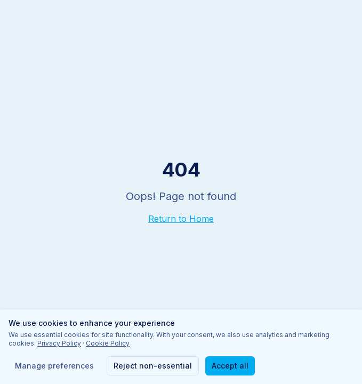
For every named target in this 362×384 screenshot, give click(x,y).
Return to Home (181, 218)
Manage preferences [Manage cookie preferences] (54, 365)
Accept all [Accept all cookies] (230, 365)
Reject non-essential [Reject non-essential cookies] (153, 365)
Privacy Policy (59, 343)
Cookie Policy (108, 343)
